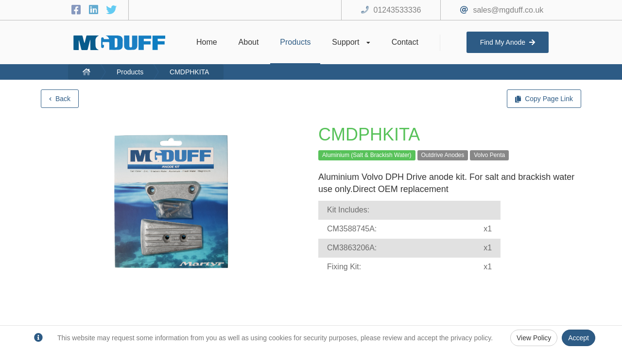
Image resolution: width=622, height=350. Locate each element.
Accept (578, 338)
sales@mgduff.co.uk (508, 10)
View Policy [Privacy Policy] (534, 338)
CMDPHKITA (189, 72)
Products (130, 72)
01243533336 (397, 10)
